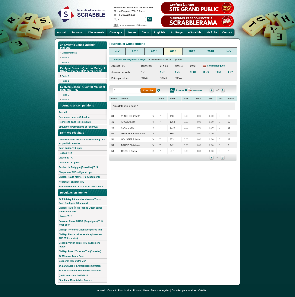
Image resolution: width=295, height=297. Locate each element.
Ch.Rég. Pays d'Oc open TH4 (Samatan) (80, 251)
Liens (146, 290)
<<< (117, 51)
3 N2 (162, 72)
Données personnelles (184, 290)
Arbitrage (176, 32)
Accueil (61, 32)
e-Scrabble (194, 32)
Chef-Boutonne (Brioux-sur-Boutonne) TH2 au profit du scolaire (82, 141)
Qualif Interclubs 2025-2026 (73, 275)
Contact (227, 32)
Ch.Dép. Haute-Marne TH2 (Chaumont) (79, 177)
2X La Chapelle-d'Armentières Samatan (80, 266)
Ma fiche (212, 32)
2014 (135, 51)
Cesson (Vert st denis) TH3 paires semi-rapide (80, 245)
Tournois (77, 32)
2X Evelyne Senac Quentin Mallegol (128, 59)
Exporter (180, 90)
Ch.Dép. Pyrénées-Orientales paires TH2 (80, 229)
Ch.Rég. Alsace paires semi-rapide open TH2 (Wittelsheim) (80, 236)
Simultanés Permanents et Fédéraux (78, 127)
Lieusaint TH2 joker (69, 162)
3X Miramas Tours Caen (71, 256)
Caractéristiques (215, 65)
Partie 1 (65, 62)
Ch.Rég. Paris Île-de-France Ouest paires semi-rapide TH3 (80, 210)
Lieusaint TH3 (66, 157)
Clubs (145, 32)
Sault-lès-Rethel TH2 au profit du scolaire (81, 186)
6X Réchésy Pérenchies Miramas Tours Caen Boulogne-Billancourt (80, 201)
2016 (173, 51)
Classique (115, 32)
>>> (228, 51)
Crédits (202, 290)
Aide (158, 90)
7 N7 (230, 72)
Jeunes (131, 32)
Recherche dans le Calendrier (74, 117)
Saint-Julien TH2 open (70, 148)
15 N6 (218, 72)
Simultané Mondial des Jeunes (75, 280)
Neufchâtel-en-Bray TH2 (71, 182)
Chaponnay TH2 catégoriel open (76, 172)
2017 (192, 51)
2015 (154, 51)
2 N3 (177, 72)
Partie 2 (65, 57)
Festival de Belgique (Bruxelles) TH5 (78, 167)
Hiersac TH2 (65, 216)
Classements (96, 32)
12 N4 (193, 72)
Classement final (69, 53)
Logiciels (160, 32)
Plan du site (124, 290)
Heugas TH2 (65, 153)
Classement (196, 91)
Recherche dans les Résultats (75, 122)
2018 (210, 51)
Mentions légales (160, 290)
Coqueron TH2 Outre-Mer (72, 261)
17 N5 (206, 72)
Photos (137, 290)
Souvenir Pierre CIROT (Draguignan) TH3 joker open (81, 223)
